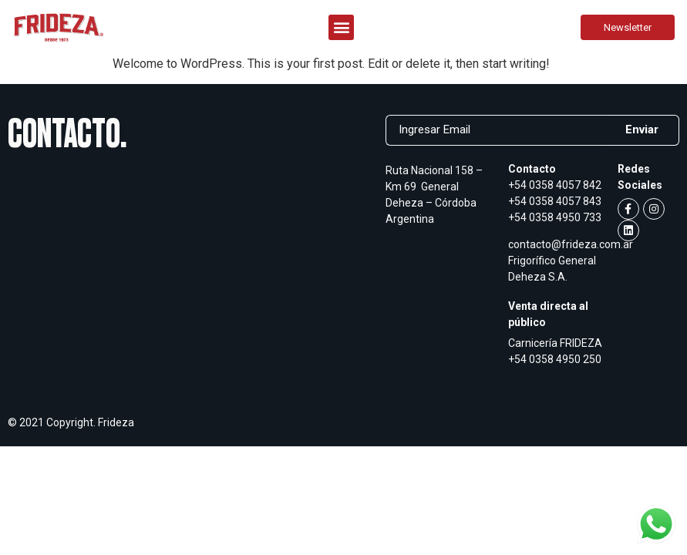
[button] (341, 27)
